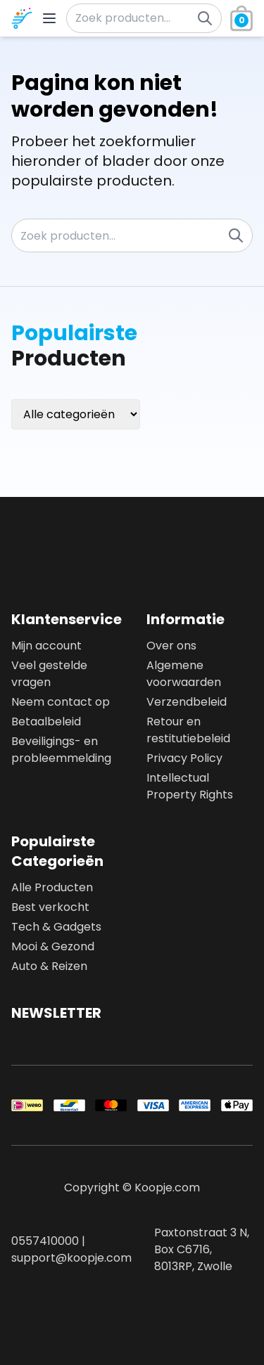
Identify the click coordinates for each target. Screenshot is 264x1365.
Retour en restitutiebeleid (188, 729)
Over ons (171, 646)
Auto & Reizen (49, 966)
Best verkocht (50, 907)
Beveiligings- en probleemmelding (61, 749)
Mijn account (46, 646)
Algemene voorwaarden (183, 673)
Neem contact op (60, 702)
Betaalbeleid (46, 721)
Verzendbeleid (186, 702)
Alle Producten (52, 887)
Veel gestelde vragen (49, 673)
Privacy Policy (184, 758)
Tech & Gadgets (56, 927)
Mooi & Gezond (52, 946)
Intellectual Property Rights (189, 786)
